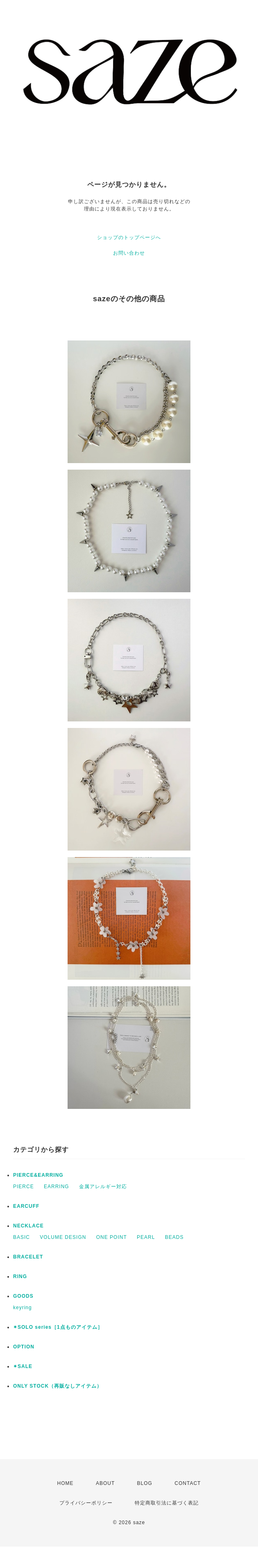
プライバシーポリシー (86, 1503)
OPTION (23, 1347)
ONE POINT (111, 1237)
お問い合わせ (129, 253)
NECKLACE (28, 1226)
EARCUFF (26, 1206)
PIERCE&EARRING (38, 1175)
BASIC (21, 1237)
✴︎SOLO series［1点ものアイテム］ (58, 1327)
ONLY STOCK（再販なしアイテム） (57, 1386)
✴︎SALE (22, 1366)
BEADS (174, 1237)
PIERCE (23, 1186)
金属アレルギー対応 (103, 1186)
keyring (22, 1307)
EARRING (56, 1186)
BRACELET (28, 1257)
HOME (65, 1483)
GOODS (23, 1296)
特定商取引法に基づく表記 (167, 1503)
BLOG (144, 1483)
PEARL (146, 1237)
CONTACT (187, 1483)
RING (20, 1276)
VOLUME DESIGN (63, 1237)
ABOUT (105, 1483)
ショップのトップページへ (129, 237)
